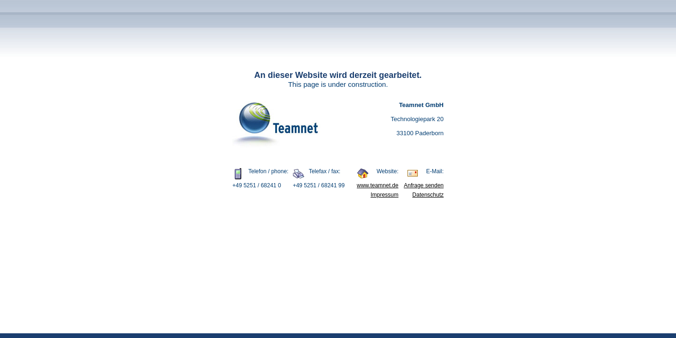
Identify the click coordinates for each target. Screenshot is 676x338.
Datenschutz (428, 195)
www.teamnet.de (378, 185)
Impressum (384, 195)
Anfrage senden (424, 185)
